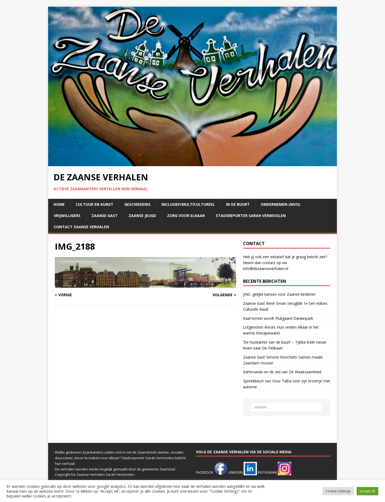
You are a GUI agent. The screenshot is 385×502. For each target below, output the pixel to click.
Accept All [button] (367, 491)
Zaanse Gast (104, 215)
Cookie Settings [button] (338, 491)
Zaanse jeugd (142, 215)
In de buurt (238, 204)
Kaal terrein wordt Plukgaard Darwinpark (278, 318)
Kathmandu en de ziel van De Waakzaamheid (282, 371)
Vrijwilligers (67, 215)
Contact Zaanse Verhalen (81, 226)
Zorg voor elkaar (186, 215)
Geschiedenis (137, 204)
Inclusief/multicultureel (188, 204)
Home (59, 204)
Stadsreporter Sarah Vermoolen (251, 215)
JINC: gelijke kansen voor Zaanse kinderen (279, 294)
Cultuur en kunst (94, 204)
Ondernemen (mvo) (280, 204)
